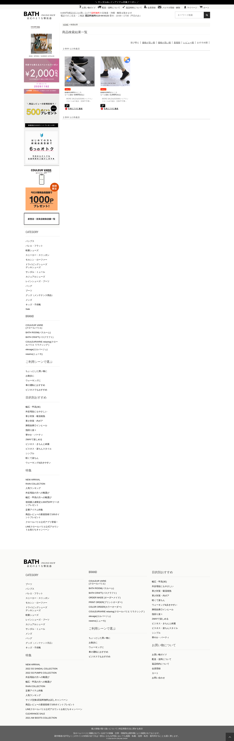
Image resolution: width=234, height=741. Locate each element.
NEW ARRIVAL (33, 479)
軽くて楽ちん (32, 458)
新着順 (177, 42)
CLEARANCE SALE (35, 713)
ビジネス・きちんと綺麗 (37, 444)
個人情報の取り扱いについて (104, 729)
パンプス (30, 241)
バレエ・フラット (34, 246)
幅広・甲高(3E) (33, 407)
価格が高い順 (164, 42)
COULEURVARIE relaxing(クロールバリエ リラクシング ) (116, 611)
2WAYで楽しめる (34, 439)
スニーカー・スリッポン (37, 255)
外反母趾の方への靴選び (37, 493)
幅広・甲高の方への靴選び (39, 497)
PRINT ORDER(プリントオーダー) (105, 602)
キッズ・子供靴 (33, 304)
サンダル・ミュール (35, 272)
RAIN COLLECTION (35, 484)
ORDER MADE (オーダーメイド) (104, 597)
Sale (28, 309)
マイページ (190, 7)
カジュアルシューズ (35, 276)
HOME (65, 25)
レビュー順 (188, 42)
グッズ (29, 643)
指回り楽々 (31, 430)
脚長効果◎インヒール (36, 425)
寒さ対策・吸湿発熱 (35, 416)
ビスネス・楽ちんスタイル (39, 448)
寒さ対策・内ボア (34, 421)
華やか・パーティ (34, 435)
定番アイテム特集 (34, 509)
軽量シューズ (32, 250)
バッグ (29, 286)
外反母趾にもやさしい (36, 411)
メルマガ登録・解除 (169, 7)
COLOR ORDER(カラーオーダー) (105, 607)
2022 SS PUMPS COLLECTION (41, 673)
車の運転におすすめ (35, 385)
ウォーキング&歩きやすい (38, 462)
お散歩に (30, 376)
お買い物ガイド (87, 7)
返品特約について (132, 7)
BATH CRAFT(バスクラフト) (39, 337)
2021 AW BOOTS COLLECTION (41, 718)
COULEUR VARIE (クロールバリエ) (34, 326)
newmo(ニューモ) (34, 354)
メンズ (29, 300)
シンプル (30, 453)
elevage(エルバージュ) (37, 349)
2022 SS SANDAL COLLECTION (42, 668)
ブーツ (29, 290)
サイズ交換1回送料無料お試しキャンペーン (47, 700)
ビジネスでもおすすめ (36, 390)
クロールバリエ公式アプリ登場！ (42, 522)
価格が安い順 (148, 42)
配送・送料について (109, 7)
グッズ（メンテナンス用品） (40, 295)
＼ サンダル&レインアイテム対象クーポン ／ (117, 2)
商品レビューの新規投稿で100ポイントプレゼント (50, 704)
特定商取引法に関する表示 (131, 729)
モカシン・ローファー (36, 259)
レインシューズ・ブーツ (37, 281)
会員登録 (150, 7)
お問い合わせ (158, 678)
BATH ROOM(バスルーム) (38, 332)
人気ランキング (33, 488)
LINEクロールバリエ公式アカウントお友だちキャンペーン (54, 709)
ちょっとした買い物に (36, 371)
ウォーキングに (33, 380)
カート (204, 7)
